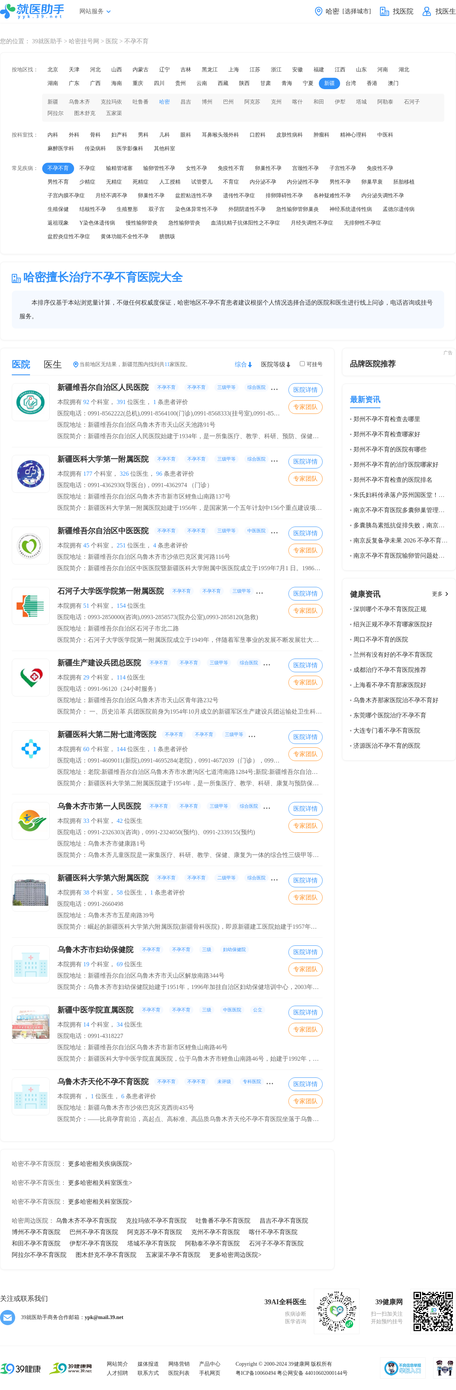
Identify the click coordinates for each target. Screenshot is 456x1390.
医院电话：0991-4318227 (90, 1036)
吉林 (185, 69)
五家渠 (114, 113)
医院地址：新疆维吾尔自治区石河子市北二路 (118, 628)
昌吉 (185, 102)
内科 (53, 135)
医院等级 (273, 364)
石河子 (412, 102)
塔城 (361, 102)
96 (159, 473)
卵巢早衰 (372, 182)
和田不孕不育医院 (36, 1243)
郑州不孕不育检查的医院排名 (392, 479)
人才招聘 (117, 1373)
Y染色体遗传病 (97, 223)
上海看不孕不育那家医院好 (389, 685)
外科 (74, 135)
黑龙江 (210, 69)
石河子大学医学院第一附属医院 (181, 591)
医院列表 (179, 1373)
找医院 (403, 11)
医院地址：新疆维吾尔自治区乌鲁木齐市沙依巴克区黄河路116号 (143, 556)
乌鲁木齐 (79, 102)
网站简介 (117, 1364)
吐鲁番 (141, 102)
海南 (116, 83)
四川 (159, 83)
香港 (372, 83)
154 (121, 605)
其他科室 (164, 148)
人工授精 (169, 182)
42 (120, 821)
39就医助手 (47, 41)
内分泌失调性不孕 (382, 195)
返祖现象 (58, 223)
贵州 (180, 83)
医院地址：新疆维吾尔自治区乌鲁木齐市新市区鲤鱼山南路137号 (144, 496)
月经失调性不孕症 (312, 223)
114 (121, 677)
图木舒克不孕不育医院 (106, 1255)
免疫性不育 (231, 168)
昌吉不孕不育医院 (284, 1220)
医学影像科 (130, 148)
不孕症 (87, 168)
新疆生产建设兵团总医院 (184, 663)
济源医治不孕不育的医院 (386, 745)
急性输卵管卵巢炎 (297, 209)
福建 (319, 69)
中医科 (385, 135)
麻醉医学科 (61, 148)
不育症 (231, 182)
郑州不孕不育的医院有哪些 (389, 449)
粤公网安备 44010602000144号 (312, 1373)
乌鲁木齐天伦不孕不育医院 (175, 1081)
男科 (143, 135)
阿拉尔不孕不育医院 (39, 1255)
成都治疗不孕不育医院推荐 (389, 670)
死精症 (141, 182)
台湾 (350, 83)
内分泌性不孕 (303, 182)
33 (86, 821)
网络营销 (179, 1364)
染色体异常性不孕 (196, 209)
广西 (95, 83)
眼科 (185, 135)
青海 (287, 83)
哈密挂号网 (84, 41)
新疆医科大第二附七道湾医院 (177, 734)
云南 (201, 83)
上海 (233, 69)
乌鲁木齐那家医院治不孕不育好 (396, 700)
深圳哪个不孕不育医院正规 (389, 609)
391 (121, 402)
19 (86, 964)
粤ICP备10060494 (256, 1373)
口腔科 (258, 135)
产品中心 (209, 1364)
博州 (207, 102)
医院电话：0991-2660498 (90, 904)
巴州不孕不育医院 (94, 1232)
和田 (319, 102)
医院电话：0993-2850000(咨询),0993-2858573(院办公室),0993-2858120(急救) (157, 617)
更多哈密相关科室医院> (100, 1201)
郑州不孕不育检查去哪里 (386, 419)
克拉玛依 (111, 102)
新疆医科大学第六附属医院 (173, 878)
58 (120, 892)
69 (120, 964)
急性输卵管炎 (184, 223)
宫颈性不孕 (305, 168)
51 (86, 605)
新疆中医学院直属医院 (161, 1010)
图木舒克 (84, 113)
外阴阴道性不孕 (247, 209)
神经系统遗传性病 (350, 209)
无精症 (114, 182)
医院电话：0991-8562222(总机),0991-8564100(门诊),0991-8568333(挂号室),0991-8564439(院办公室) (187, 413)
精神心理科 (353, 135)
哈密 (164, 102)
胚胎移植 (404, 182)
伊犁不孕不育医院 (94, 1243)
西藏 (223, 83)
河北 (95, 69)
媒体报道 (148, 1364)
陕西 (244, 83)
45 (86, 545)
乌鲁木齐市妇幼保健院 (153, 949)
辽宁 (164, 69)
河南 (382, 69)
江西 (340, 69)
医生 (53, 365)
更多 (437, 594)
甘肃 (265, 83)
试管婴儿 (201, 182)
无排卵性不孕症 (362, 223)
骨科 (95, 135)
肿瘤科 (321, 135)
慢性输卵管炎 (142, 223)
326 (124, 473)
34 (120, 1024)
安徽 (297, 69)
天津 (74, 69)
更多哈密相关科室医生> (100, 1182)
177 (87, 473)
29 (86, 677)
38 (86, 892)
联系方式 (148, 1373)
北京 (53, 69)
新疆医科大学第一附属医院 (173, 459)
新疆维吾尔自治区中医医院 (173, 531)
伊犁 (340, 102)
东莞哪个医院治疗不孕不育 (389, 715)
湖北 (404, 69)
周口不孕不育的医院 (380, 639)
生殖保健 (58, 209)
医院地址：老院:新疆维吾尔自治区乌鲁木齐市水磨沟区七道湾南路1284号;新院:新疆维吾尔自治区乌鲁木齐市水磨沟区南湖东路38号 (233, 772)
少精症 (87, 182)
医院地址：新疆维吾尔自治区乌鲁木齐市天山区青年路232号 (137, 700)
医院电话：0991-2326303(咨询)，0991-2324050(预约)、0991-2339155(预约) (156, 832)
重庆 (138, 83)
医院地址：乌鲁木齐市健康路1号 (101, 843)
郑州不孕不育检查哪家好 (386, 434)
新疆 (329, 83)
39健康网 (299, 1364)
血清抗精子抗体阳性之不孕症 (245, 223)
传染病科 (95, 148)
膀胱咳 (167, 236)
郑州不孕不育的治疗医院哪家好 (396, 464)
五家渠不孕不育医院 (173, 1255)
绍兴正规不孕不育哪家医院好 (392, 624)
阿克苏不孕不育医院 (154, 1232)
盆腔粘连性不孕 (193, 195)
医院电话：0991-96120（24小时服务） (108, 689)
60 (86, 749)
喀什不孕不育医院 (273, 1232)
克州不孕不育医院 (215, 1232)
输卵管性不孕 (159, 168)
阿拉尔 (55, 113)
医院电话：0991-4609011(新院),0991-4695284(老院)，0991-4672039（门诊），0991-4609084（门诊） (190, 760)
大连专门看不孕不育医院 (386, 730)
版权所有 (321, 1364)
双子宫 (157, 209)
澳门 (393, 83)
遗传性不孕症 (239, 195)
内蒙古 (141, 69)
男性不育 (58, 182)
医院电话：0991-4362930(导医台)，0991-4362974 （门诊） (135, 485)
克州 (276, 102)
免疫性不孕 (380, 168)
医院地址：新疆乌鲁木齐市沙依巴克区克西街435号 (125, 1107)
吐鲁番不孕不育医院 (223, 1220)
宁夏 (308, 83)
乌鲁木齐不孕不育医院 (86, 1220)
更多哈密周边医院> (235, 1255)
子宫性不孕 (342, 168)
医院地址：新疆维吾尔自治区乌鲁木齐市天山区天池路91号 (136, 424)
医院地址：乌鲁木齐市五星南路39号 (106, 915)
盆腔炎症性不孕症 (69, 236)
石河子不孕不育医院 (276, 1243)
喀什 (297, 102)
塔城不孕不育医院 (151, 1243)
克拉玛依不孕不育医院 (156, 1220)
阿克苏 (252, 102)
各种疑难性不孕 (332, 195)
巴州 (228, 102)
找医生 (445, 11)
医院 (112, 41)
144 (121, 749)
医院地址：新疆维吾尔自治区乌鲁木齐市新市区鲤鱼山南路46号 (142, 1047)
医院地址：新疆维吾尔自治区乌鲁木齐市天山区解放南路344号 (141, 975)
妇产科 (119, 135)
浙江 (276, 69)
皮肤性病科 (289, 135)
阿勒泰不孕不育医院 (212, 1243)
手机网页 (209, 1373)
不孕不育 (58, 168)
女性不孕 (196, 168)
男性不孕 (340, 182)
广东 (74, 83)
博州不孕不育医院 (36, 1232)
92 (86, 402)
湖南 (53, 83)
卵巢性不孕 (268, 168)
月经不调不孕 (111, 195)
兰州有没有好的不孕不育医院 (392, 654)
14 (86, 1024)
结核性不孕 (92, 209)
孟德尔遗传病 (399, 209)
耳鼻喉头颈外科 (220, 135)
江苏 (255, 69)
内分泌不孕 (263, 182)
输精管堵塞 (119, 168)
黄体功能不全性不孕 (125, 236)
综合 (241, 364)
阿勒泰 (385, 102)
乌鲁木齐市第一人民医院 (169, 806)
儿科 (164, 135)
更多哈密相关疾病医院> (100, 1163)
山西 (116, 69)
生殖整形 (127, 209)
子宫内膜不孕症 (66, 195)
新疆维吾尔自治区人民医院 (173, 387)
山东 (361, 69)
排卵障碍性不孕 (284, 195)
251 (121, 545)
